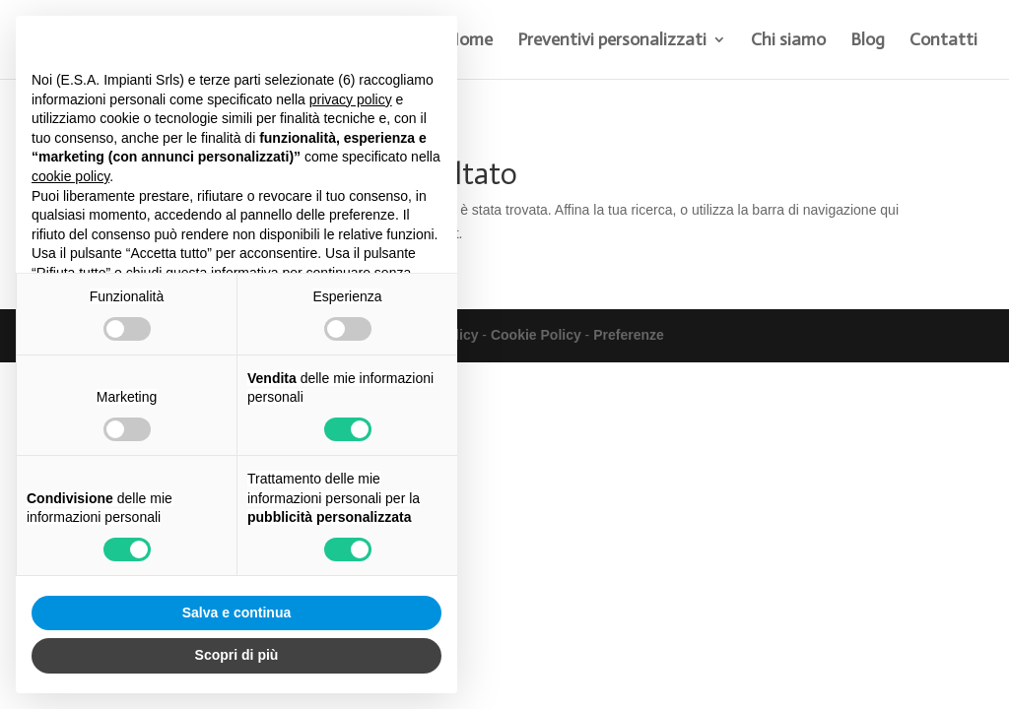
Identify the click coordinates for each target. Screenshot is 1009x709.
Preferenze (628, 335)
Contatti (943, 41)
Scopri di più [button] (237, 655)
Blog (867, 41)
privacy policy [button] (350, 99)
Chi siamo (788, 41)
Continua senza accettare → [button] (350, 40)
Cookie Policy (536, 335)
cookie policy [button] (70, 176)
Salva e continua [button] (236, 612)
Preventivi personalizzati (611, 41)
